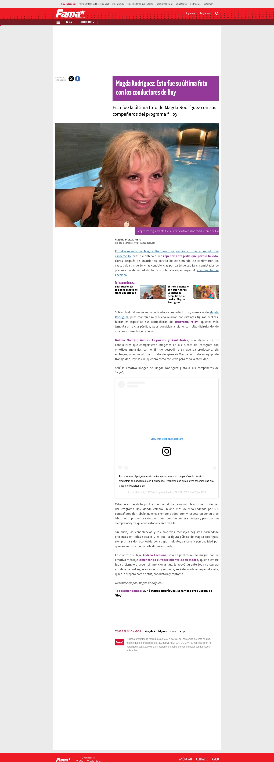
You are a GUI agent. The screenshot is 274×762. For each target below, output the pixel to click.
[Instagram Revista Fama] (207, 753)
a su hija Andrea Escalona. (190, 270)
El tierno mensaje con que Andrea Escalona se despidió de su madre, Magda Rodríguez (180, 288)
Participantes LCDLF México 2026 (94, 4)
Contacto (202, 741)
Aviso (215, 741)
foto (171, 617)
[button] (69, 78)
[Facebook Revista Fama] (192, 753)
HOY (149, 482)
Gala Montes (181, 4)
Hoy (179, 617)
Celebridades (87, 22)
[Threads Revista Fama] (215, 753)
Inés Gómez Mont (164, 4)
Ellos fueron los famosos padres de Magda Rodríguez (124, 285)
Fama (69, 22)
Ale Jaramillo (118, 4)
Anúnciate (185, 741)
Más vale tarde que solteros (140, 4)
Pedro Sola (195, 4)
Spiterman (208, 4)
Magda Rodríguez (154, 617)
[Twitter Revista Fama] (199, 753)
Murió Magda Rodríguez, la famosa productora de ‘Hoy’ (179, 581)
